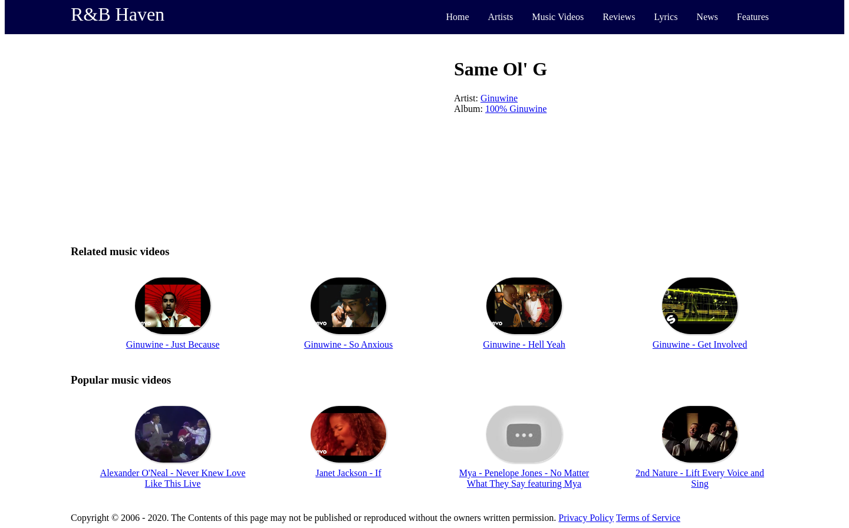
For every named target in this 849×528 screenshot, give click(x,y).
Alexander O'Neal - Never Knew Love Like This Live (173, 478)
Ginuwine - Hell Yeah (524, 344)
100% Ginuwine (516, 109)
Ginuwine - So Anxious (348, 344)
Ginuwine (499, 98)
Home (457, 17)
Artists (501, 17)
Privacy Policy (586, 518)
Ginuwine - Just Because (173, 344)
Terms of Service (648, 518)
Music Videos (558, 17)
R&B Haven (117, 14)
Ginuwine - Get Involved (700, 344)
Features (753, 17)
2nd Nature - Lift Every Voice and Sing (700, 478)
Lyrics (665, 17)
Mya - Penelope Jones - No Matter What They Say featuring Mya (524, 478)
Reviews (619, 17)
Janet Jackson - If (348, 473)
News (707, 17)
